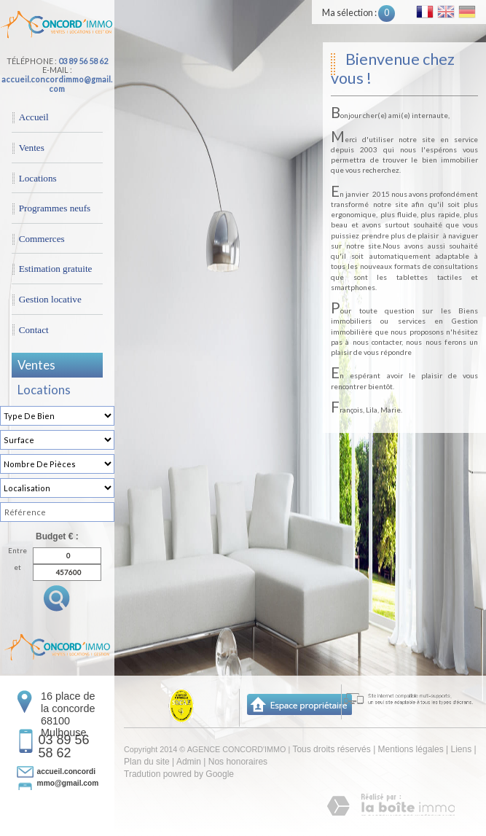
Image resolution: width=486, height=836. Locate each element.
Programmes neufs (55, 208)
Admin (188, 762)
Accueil (34, 117)
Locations (38, 178)
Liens (460, 749)
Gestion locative (50, 299)
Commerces (42, 238)
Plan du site (147, 762)
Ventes (31, 147)
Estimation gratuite (56, 268)
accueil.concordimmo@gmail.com (56, 83)
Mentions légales (411, 749)
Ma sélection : (358, 12)
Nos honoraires (237, 762)
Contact (34, 329)
